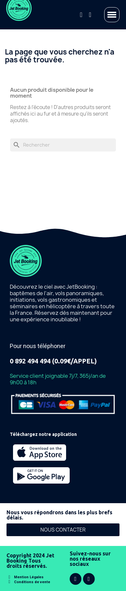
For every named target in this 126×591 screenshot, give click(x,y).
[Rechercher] (63, 145)
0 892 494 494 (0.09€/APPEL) (53, 361)
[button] (63, 529)
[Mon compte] (90, 14)
